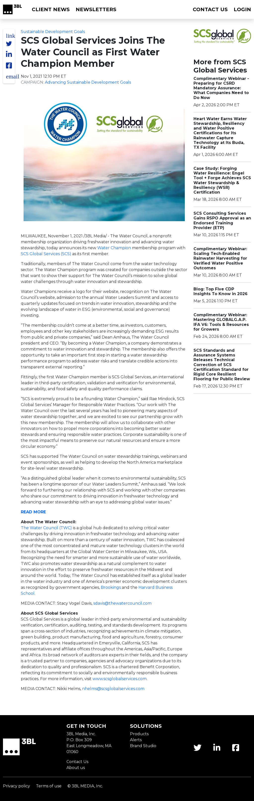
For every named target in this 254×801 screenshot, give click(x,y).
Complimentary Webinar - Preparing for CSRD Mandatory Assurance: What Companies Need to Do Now (221, 88)
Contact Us (77, 761)
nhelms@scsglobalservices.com (113, 688)
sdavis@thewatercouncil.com (122, 603)
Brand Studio (143, 745)
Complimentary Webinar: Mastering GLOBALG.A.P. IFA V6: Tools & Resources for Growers (221, 322)
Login (242, 9)
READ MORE (33, 512)
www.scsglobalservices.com (120, 678)
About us (75, 767)
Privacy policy (16, 786)
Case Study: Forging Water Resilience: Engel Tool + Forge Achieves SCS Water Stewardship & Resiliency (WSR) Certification (222, 180)
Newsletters (96, 9)
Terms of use (49, 786)
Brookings (111, 587)
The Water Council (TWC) (46, 527)
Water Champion (114, 247)
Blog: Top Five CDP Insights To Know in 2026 (220, 291)
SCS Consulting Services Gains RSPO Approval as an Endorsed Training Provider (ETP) (222, 220)
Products (139, 733)
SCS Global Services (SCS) (46, 253)
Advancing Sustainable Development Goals (88, 82)
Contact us (210, 9)
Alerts (136, 739)
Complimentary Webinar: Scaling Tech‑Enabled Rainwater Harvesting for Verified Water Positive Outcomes (220, 258)
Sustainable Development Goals (53, 31)
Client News (51, 9)
